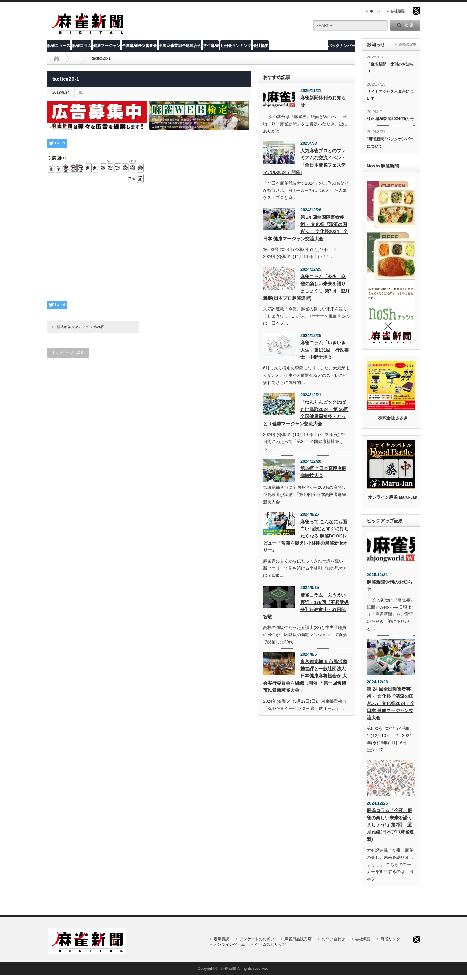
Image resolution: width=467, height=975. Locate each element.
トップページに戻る (68, 352)
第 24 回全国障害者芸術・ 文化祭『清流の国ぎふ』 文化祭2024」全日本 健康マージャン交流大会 (305, 228)
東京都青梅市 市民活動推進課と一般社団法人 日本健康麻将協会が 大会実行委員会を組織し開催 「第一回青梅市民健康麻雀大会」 (305, 676)
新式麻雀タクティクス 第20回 (80, 327)
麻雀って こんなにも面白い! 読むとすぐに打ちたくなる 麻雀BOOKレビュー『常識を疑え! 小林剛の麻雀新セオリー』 (306, 536)
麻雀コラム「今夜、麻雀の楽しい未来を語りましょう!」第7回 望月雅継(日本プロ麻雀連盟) (306, 287)
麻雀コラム (81, 45)
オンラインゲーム (229, 944)
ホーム (375, 11)
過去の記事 (407, 44)
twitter (416, 11)
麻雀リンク (390, 939)
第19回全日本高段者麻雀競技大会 (323, 472)
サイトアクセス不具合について (390, 95)
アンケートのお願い (256, 939)
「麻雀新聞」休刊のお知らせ (390, 68)
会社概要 (397, 11)
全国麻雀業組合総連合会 (180, 45)
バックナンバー (341, 45)
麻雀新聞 (228, 968)
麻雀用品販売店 (298, 939)
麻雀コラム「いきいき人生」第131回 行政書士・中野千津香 (324, 350)
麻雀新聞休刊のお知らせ (323, 101)
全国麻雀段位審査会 (139, 45)
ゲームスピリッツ (270, 944)
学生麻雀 (211, 45)
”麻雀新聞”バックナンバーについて (390, 142)
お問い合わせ (333, 939)
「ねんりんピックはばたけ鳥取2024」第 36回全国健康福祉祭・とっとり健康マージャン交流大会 (306, 413)
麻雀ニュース (58, 45)
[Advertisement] (149, 247)
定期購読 (221, 939)
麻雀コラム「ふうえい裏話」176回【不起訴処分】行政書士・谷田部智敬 (306, 605)
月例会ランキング (235, 45)
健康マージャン (106, 45)
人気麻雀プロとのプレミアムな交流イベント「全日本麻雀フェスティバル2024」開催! (304, 161)
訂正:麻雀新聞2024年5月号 (390, 119)
